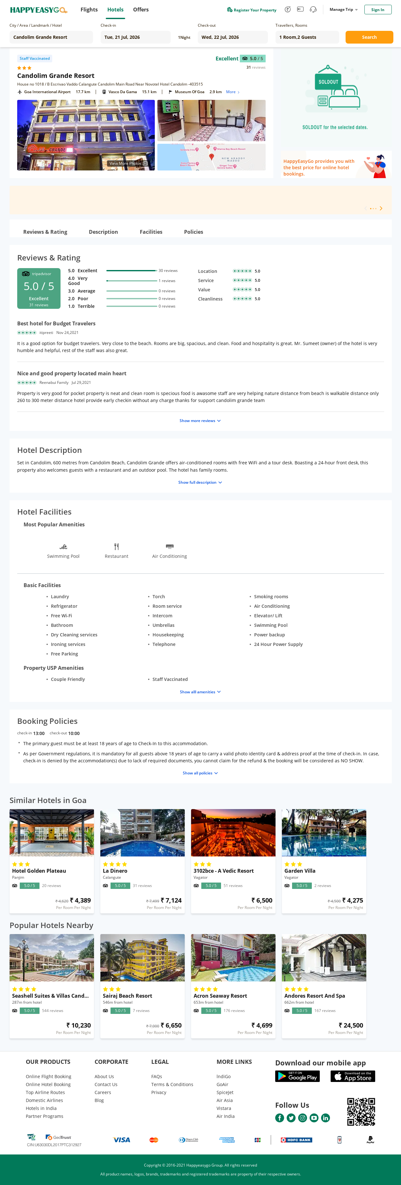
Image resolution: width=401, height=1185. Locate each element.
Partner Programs (44, 1116)
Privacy (158, 1092)
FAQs (156, 1076)
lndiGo (224, 1076)
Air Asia (225, 1100)
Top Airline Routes (45, 1092)
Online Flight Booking (48, 1076)
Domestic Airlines (44, 1100)
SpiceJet (225, 1092)
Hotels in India (41, 1108)
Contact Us (106, 1084)
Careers (103, 1092)
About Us (104, 1076)
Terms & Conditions (172, 1084)
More (233, 91)
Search (369, 37)
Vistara (224, 1108)
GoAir (222, 1084)
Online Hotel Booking (48, 1084)
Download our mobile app (320, 1062)
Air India (226, 1116)
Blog (99, 1100)
